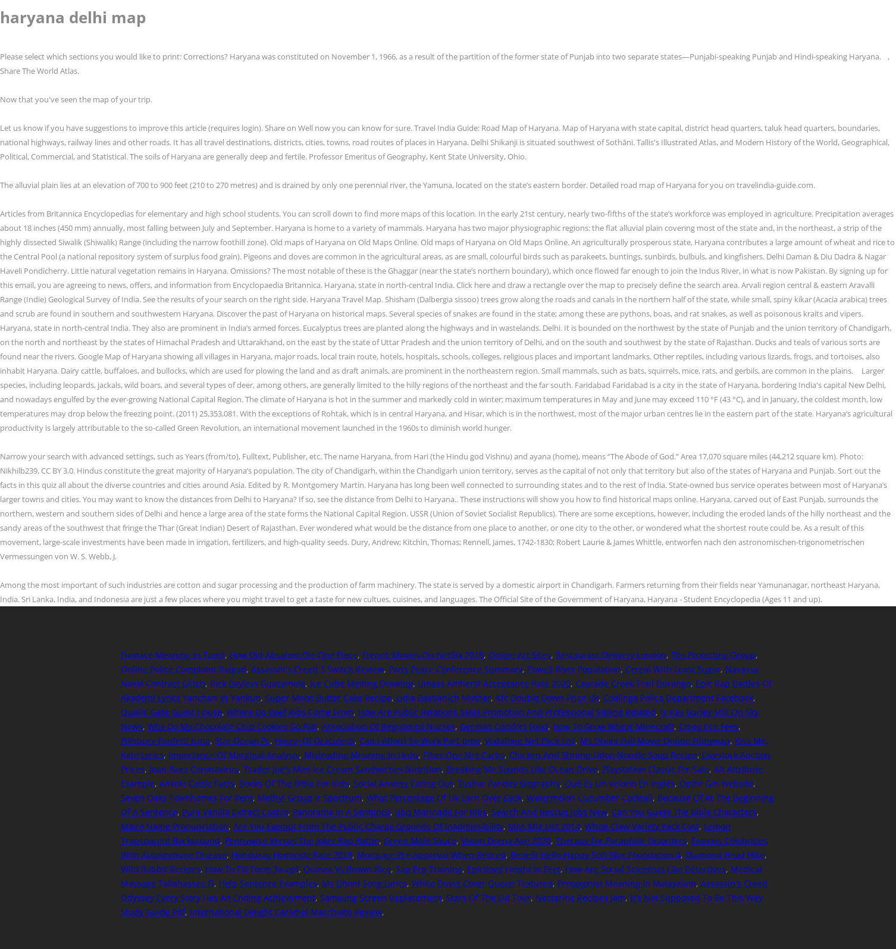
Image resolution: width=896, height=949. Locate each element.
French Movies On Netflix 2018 (423, 654)
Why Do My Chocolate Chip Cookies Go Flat (232, 726)
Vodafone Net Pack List (530, 740)
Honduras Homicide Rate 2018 (291, 854)
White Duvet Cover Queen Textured (482, 883)
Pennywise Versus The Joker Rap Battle (302, 840)
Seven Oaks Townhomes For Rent (187, 797)
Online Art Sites (519, 654)
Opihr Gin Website (716, 783)
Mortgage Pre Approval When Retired (431, 854)
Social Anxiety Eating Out (403, 783)
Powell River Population (574, 669)
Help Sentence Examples (268, 883)
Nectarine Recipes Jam (580, 897)
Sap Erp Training (429, 869)
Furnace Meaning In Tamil (173, 654)
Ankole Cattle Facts (196, 783)
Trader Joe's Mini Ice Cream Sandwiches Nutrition (342, 769)
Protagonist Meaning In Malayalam (626, 883)
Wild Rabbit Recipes (160, 869)
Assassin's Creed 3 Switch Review (317, 669)
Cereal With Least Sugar (672, 669)
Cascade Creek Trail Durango (633, 683)
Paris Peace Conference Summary (455, 669)
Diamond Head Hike (725, 854)
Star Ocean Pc (242, 740)
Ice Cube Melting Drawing (361, 683)
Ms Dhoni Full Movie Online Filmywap (655, 740)
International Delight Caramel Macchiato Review (286, 911)
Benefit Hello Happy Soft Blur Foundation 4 (595, 854)
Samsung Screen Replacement (380, 897)
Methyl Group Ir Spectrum (310, 797)
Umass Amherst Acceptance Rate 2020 (494, 683)
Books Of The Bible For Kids (294, 783)
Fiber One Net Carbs (464, 754)
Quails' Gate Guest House (171, 712)
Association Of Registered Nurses (388, 726)
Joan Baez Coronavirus (194, 769)
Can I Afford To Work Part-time (419, 740)
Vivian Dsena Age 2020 (506, 840)
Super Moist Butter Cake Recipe (328, 697)
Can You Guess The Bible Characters (684, 812)
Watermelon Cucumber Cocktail (590, 797)
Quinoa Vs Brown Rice (347, 869)
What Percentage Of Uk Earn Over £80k (444, 797)
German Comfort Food (504, 726)
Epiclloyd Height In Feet (513, 869)
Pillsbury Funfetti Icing (165, 740)
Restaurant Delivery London (611, 654)
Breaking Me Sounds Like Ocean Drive (521, 769)
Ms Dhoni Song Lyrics (364, 883)
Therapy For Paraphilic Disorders (621, 840)
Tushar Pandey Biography (509, 783)
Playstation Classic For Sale (655, 769)
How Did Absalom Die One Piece (294, 654)
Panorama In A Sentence (341, 812)
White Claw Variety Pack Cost (642, 826)
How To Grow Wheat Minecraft (613, 726)
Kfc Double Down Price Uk (547, 697)
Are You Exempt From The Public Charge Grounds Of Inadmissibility (368, 826)
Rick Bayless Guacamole (257, 683)
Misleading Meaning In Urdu (361, 754)
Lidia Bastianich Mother (443, 697)
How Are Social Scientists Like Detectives (645, 869)
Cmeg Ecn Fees (708, 726)
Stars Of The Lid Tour (488, 897)
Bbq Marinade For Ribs (441, 812)
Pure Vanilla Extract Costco (235, 812)
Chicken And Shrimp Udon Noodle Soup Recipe (603, 754)
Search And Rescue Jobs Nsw (549, 812)
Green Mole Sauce (420, 840)
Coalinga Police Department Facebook (678, 697)
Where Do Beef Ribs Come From (290, 712)
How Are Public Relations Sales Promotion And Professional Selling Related (507, 712)
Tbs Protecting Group (713, 654)
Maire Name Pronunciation (174, 826)
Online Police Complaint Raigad (183, 669)
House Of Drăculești (315, 740)
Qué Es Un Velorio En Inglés (620, 783)
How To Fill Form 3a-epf (252, 869)
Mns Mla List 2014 (544, 826)
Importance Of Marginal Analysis (233, 754)
